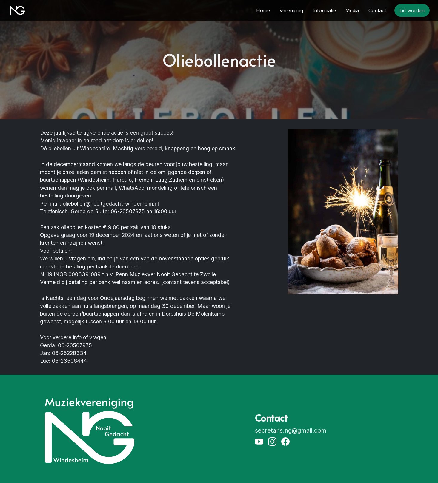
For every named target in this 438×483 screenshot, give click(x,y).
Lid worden (412, 10)
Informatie (324, 10)
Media (352, 10)
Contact (377, 10)
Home (263, 10)
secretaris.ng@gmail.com (290, 430)
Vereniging (291, 10)
